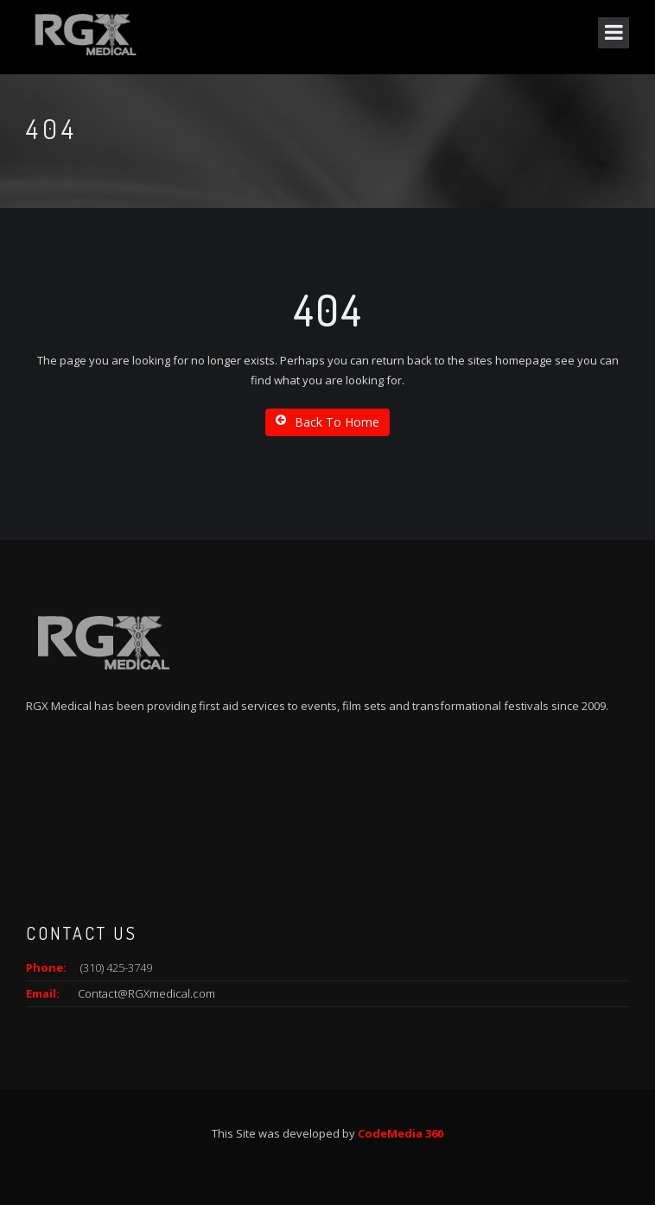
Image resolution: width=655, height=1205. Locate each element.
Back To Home (327, 422)
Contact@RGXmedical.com (146, 993)
